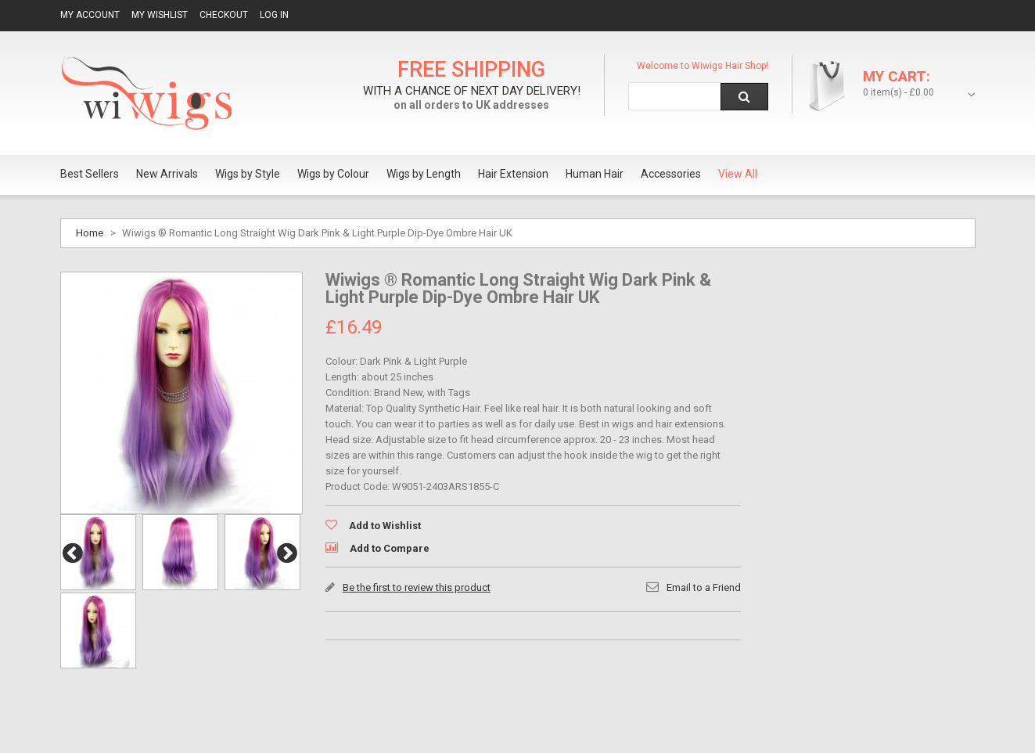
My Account (90, 14)
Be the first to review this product (417, 587)
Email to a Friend (704, 587)
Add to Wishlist (385, 525)
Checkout (223, 14)
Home (89, 233)
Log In (274, 14)
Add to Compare (389, 548)
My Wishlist (159, 14)
